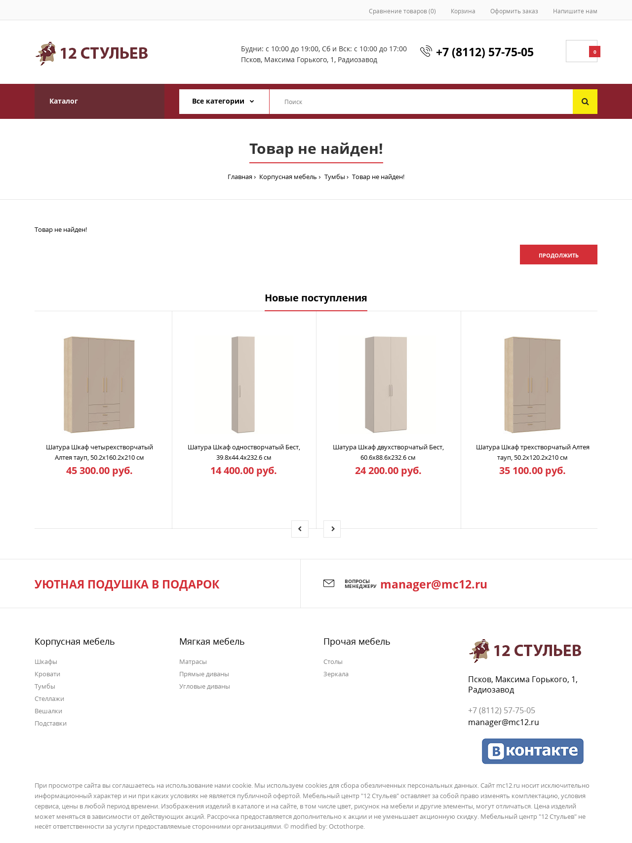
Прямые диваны (204, 673)
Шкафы (46, 661)
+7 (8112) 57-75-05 (485, 52)
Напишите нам (575, 11)
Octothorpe (346, 826)
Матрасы (193, 661)
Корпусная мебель (287, 176)
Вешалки (48, 710)
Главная (240, 176)
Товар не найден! (377, 176)
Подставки (51, 723)
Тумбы (334, 176)
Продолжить (559, 255)
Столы (333, 661)
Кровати (47, 673)
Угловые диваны (204, 686)
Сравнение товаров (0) (402, 11)
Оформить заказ (514, 11)
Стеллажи (49, 698)
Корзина (463, 11)
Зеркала (336, 673)
